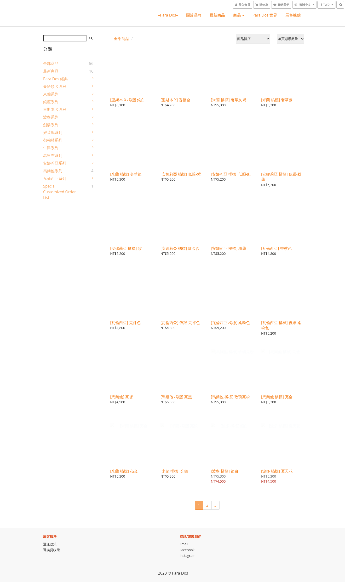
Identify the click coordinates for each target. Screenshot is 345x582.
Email (184, 544)
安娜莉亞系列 (54, 163)
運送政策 (50, 544)
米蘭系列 (50, 94)
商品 (238, 15)
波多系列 (50, 117)
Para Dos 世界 (265, 15)
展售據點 (293, 15)
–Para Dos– (168, 15)
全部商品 (50, 63)
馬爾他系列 (52, 170)
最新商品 (217, 15)
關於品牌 (193, 15)
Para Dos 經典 (55, 78)
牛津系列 (50, 147)
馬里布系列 (52, 155)
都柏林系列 (52, 140)
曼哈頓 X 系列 (55, 86)
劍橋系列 (50, 124)
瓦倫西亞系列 (54, 178)
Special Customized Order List (59, 191)
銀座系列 (50, 101)
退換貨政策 (51, 550)
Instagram (188, 555)
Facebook (187, 550)
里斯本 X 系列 (55, 109)
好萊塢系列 (52, 132)
